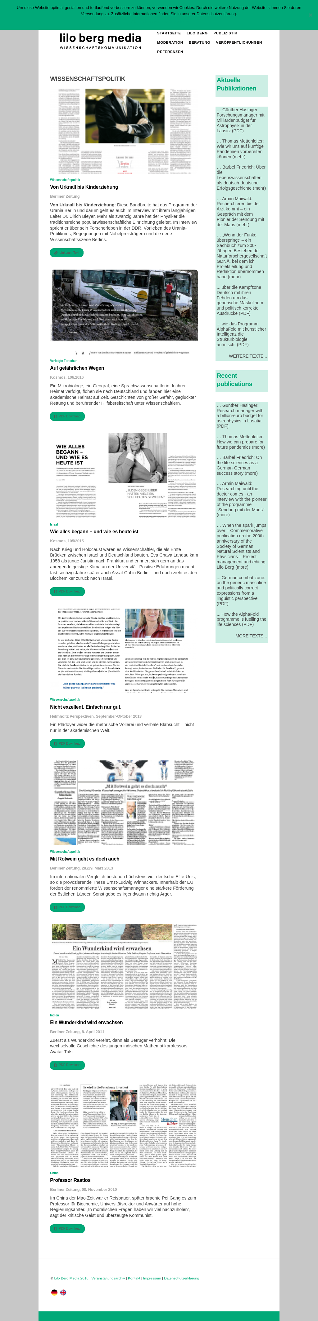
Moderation (170, 42)
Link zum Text (66, 253)
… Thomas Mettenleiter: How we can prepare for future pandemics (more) (241, 442)
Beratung (199, 42)
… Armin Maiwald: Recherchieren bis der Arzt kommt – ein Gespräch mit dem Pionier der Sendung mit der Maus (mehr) (240, 211)
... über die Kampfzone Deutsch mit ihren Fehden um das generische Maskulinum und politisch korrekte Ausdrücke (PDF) (240, 300)
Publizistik (225, 33)
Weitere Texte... (248, 356)
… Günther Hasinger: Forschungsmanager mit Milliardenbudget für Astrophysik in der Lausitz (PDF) (241, 120)
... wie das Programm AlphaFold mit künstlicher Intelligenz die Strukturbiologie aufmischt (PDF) (241, 334)
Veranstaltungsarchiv (108, 1278)
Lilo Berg (197, 33)
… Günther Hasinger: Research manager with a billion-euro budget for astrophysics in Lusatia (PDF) (240, 416)
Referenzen (170, 52)
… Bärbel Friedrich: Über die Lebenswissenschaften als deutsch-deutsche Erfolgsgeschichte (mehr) (241, 178)
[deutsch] (54, 1292)
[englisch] (63, 1292)
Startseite (169, 33)
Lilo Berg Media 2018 (71, 1278)
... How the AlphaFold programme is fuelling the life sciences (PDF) (241, 619)
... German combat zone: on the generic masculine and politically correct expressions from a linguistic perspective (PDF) (241, 590)
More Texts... (251, 635)
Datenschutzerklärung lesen (165, 22)
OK (134, 22)
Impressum (152, 1278)
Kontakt (134, 1278)
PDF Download (67, 416)
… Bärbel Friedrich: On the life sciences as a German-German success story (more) (239, 465)
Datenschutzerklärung (181, 1278)
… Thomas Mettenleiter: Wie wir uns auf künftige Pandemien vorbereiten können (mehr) (240, 149)
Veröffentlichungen (239, 42)
